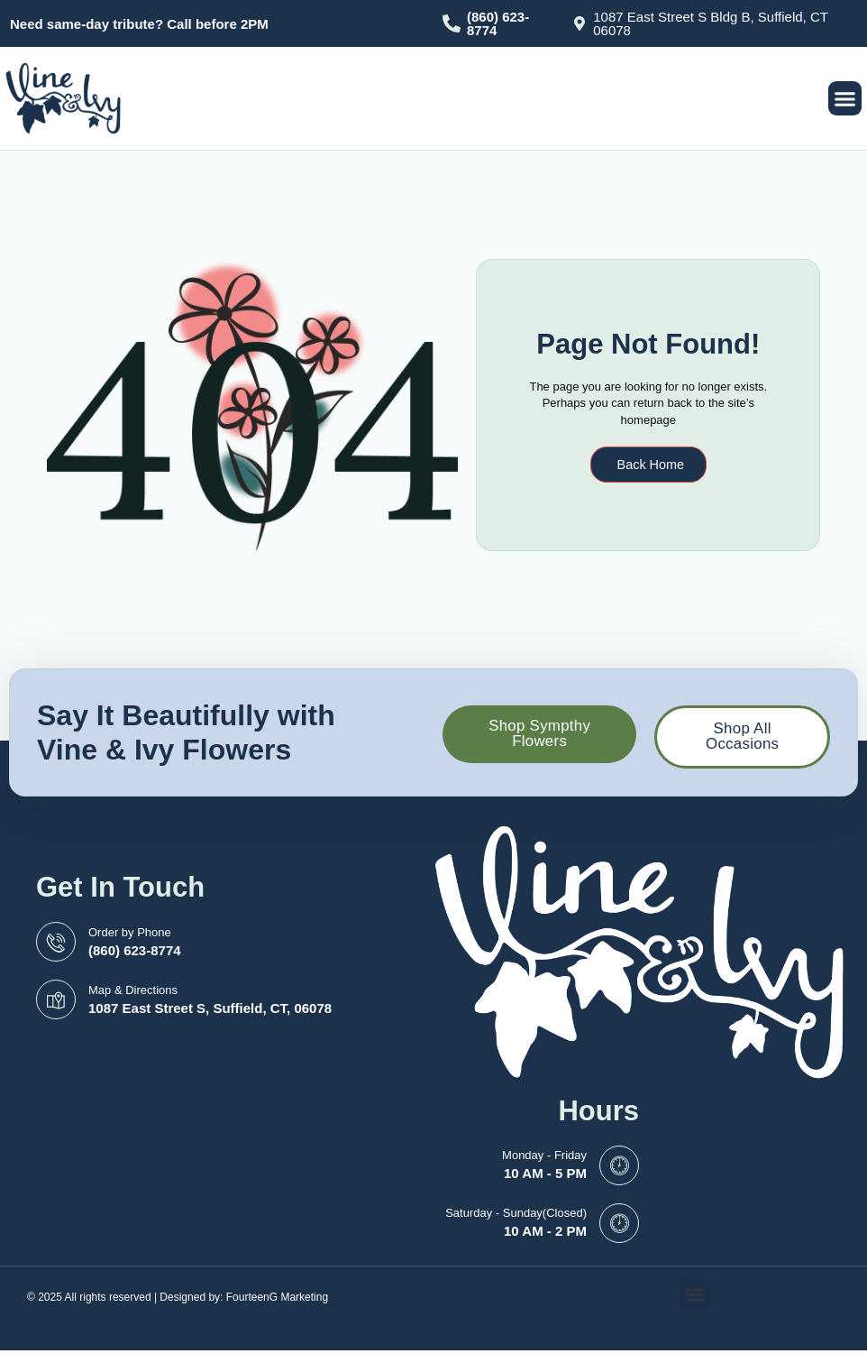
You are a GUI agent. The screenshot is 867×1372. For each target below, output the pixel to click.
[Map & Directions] (56, 1004)
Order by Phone (129, 936)
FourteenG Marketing (277, 1300)
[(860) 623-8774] (452, 23)
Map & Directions (133, 993)
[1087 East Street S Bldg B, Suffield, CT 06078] (579, 23)
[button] (845, 98)
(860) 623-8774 (498, 23)
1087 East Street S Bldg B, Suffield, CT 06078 (710, 23)
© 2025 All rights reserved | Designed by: (126, 1300)
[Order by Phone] (56, 946)
